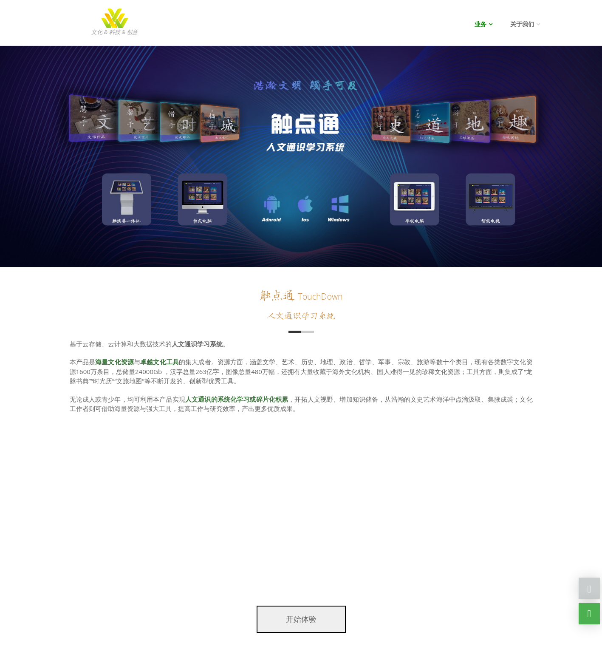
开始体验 (301, 619)
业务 (480, 24)
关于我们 (522, 24)
